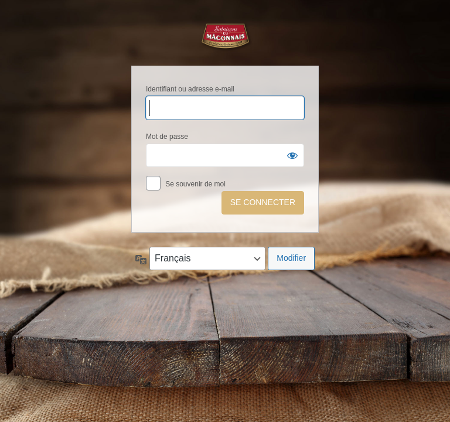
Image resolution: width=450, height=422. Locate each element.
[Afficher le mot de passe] (292, 155)
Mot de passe (167, 136)
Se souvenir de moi (195, 184)
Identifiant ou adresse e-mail (190, 89)
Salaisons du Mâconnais (225, 37)
